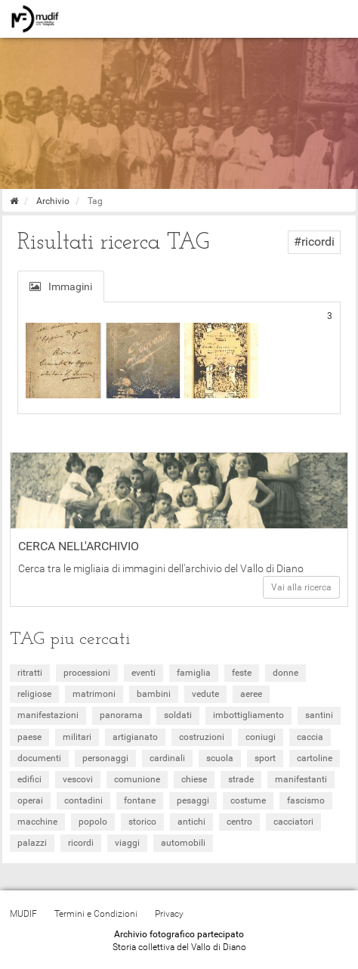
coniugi (260, 737)
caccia (310, 737)
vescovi (78, 779)
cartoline (314, 758)
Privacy (169, 914)
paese (29, 737)
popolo (93, 821)
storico (142, 821)
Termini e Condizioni (95, 914)
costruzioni (201, 737)
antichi (191, 821)
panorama (121, 715)
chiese (194, 779)
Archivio (52, 201)
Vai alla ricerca (301, 587)
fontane (140, 800)
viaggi (127, 842)
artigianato (135, 737)
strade (241, 779)
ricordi (81, 842)
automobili (183, 842)
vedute (205, 694)
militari (77, 737)
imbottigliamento (248, 715)
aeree (251, 694)
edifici (29, 779)
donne (285, 672)
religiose (34, 694)
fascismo (306, 800)
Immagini (60, 286)
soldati (178, 715)
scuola (219, 758)
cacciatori (293, 821)
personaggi (105, 758)
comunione (137, 779)
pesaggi (193, 800)
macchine (37, 821)
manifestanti (301, 779)
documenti (39, 758)
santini (319, 715)
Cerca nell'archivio (78, 546)
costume (248, 800)
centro (239, 821)
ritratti (29, 672)
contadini (83, 800)
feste (242, 672)
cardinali (167, 758)
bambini (154, 694)
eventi (143, 672)
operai (30, 800)
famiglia (194, 672)
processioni (86, 672)
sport (265, 758)
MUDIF (23, 914)
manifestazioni (48, 715)
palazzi (32, 842)
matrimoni (94, 694)
